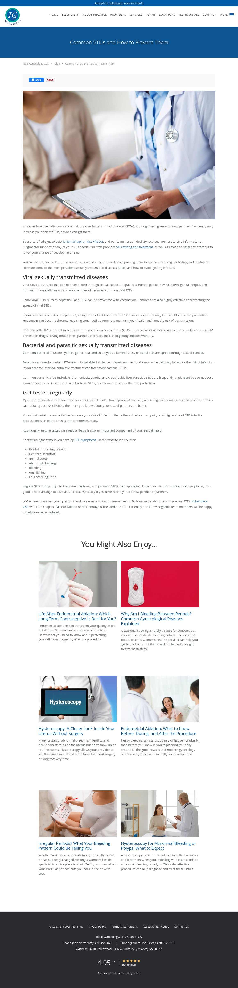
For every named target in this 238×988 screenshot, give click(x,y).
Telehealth (116, 3)
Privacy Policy (97, 926)
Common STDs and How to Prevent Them (89, 63)
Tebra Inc (76, 926)
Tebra (136, 973)
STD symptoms (85, 440)
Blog (57, 63)
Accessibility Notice (156, 926)
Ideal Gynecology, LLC (36, 63)
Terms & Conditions (124, 926)
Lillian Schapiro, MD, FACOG (82, 241)
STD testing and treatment (134, 247)
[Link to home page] (11, 16)
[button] (231, 14)
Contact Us (181, 926)
